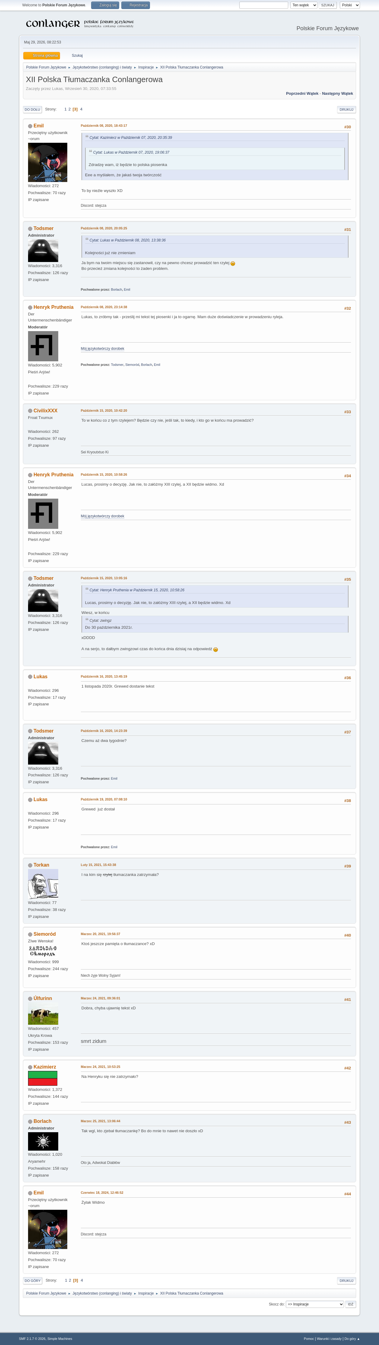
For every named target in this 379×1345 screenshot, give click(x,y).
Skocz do (276, 1304)
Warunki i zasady (329, 1338)
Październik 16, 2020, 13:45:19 (104, 676)
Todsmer (43, 228)
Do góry (33, 1281)
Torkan (41, 864)
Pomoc (309, 1338)
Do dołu (32, 109)
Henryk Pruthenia (53, 307)
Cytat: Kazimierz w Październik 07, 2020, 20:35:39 (131, 138)
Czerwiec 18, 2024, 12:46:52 (102, 1192)
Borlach (116, 289)
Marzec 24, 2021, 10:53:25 (100, 1067)
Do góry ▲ (352, 1338)
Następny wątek (337, 93)
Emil (38, 125)
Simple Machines (59, 1338)
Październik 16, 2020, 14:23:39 (104, 731)
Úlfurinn (42, 998)
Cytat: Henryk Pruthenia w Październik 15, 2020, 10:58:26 (137, 590)
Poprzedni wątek (302, 93)
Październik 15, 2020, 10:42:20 (104, 410)
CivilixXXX (45, 410)
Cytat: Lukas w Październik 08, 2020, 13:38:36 (128, 240)
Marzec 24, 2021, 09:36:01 (100, 998)
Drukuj (346, 109)
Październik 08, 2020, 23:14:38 (104, 307)
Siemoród (132, 364)
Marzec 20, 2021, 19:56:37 (100, 934)
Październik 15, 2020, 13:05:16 (104, 578)
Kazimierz (44, 1066)
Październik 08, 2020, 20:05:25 (104, 228)
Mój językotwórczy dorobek (102, 349)
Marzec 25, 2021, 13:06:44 (100, 1121)
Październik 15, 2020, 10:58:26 (104, 474)
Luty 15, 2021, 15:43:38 (98, 865)
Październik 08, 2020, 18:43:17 (104, 125)
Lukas (40, 676)
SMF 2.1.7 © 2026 (32, 1338)
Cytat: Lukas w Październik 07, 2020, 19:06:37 (131, 152)
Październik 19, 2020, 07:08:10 (104, 799)
